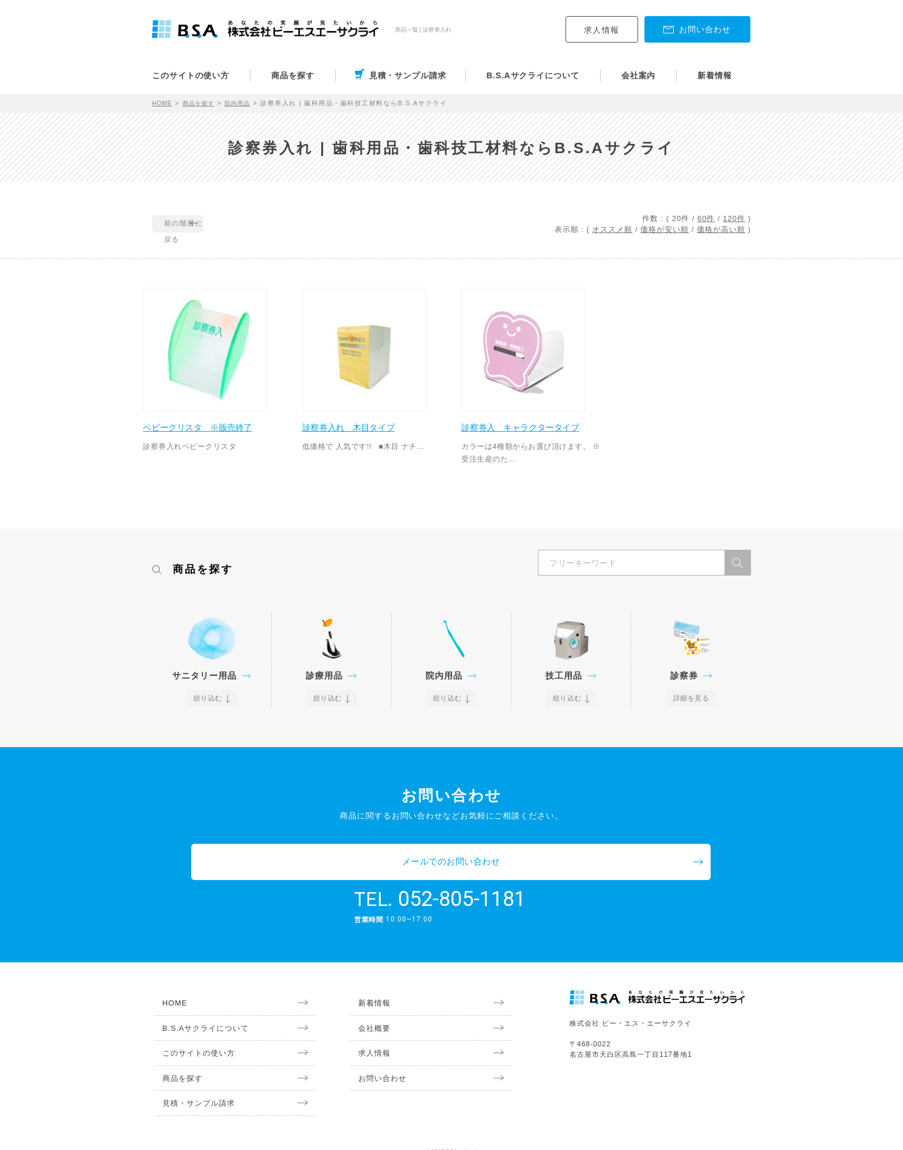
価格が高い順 (721, 229)
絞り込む (208, 716)
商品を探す (292, 75)
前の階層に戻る (204, 224)
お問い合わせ (377, 1063)
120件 (734, 218)
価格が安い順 (664, 229)
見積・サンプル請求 (407, 75)
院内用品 (245, 103)
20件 (680, 218)
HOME (163, 103)
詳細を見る (691, 716)
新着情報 (714, 75)
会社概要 (368, 1011)
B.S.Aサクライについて (533, 75)
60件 (706, 218)
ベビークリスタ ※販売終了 (211, 431)
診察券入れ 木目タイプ (361, 431)
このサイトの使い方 (190, 75)
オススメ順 (612, 229)
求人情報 (602, 30)
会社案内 (638, 75)
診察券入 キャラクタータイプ (529, 438)
